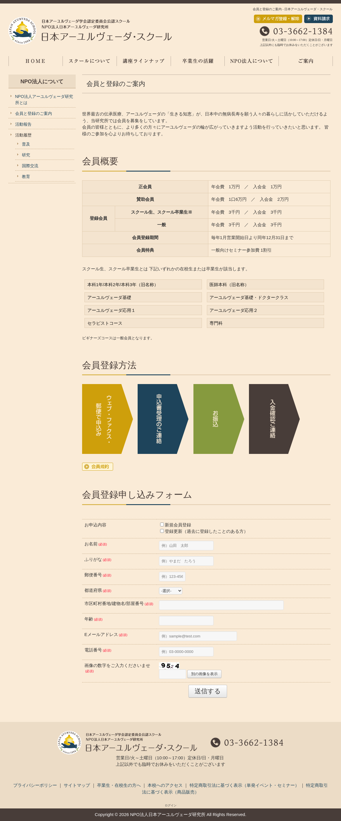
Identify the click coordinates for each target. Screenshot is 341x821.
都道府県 (97, 590)
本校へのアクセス (166, 785)
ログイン (170, 805)
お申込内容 (95, 524)
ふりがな (97, 559)
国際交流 (30, 165)
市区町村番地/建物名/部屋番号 (118, 603)
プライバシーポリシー (35, 785)
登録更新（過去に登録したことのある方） (204, 531)
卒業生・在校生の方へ (119, 785)
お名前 (95, 543)
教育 (26, 176)
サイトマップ (77, 785)
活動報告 (23, 124)
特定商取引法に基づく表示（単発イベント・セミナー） (245, 785)
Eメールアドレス (105, 634)
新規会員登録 (175, 524)
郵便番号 (97, 574)
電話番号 (97, 649)
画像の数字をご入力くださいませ (117, 668)
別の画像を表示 (204, 674)
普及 (26, 144)
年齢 (93, 618)
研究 (26, 155)
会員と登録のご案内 (33, 113)
